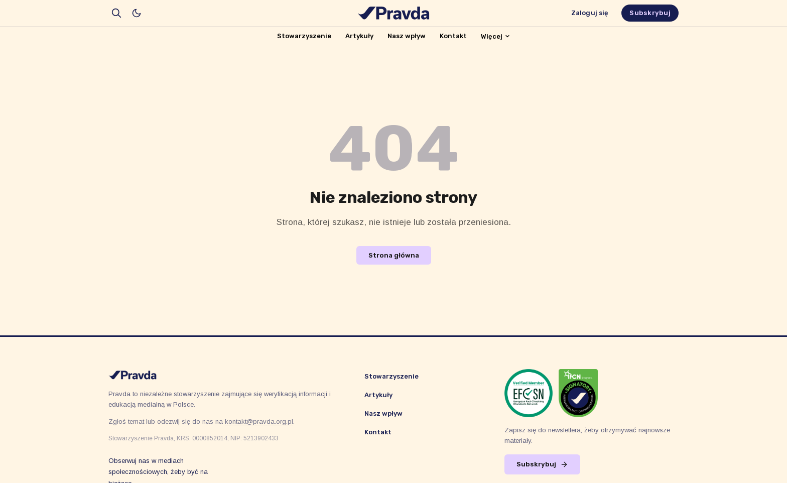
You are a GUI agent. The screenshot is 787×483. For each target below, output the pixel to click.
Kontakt (453, 36)
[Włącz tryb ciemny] (136, 13)
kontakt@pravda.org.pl (259, 421)
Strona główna (393, 255)
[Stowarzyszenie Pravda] (393, 13)
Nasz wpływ (406, 36)
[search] (116, 13)
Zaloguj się (589, 13)
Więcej (495, 36)
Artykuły (359, 36)
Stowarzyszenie (304, 36)
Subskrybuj (650, 13)
